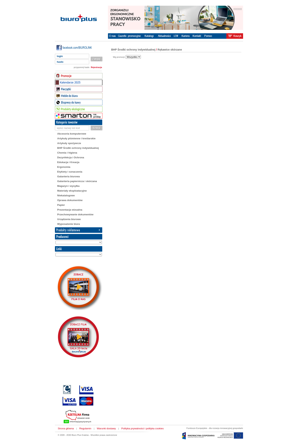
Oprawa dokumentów (69, 200)
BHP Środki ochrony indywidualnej (78, 148)
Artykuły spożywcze (69, 143)
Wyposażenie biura (68, 224)
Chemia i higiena (67, 152)
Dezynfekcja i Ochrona (70, 157)
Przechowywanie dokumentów (75, 214)
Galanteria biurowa (68, 176)
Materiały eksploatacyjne (72, 190)
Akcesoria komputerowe (71, 133)
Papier (61, 205)
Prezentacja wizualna (69, 209)
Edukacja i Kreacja (68, 162)
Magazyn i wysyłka (68, 186)
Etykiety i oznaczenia (69, 171)
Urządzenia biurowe (69, 219)
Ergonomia (63, 167)
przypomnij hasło (82, 67)
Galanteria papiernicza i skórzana (77, 181)
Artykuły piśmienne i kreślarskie (76, 138)
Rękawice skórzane (170, 49)
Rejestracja (96, 67)
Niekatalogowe (66, 195)
